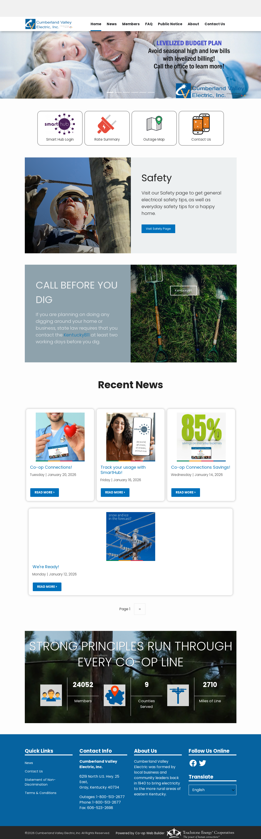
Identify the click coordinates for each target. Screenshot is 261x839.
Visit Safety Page (158, 229)
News (112, 24)
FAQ (148, 24)
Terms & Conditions (40, 793)
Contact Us (215, 24)
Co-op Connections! (51, 467)
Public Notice (170, 24)
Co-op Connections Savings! (200, 467)
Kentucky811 (77, 335)
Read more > (44, 492)
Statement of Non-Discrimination (40, 782)
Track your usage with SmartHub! (122, 469)
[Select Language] (212, 790)
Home (96, 24)
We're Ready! (45, 567)
